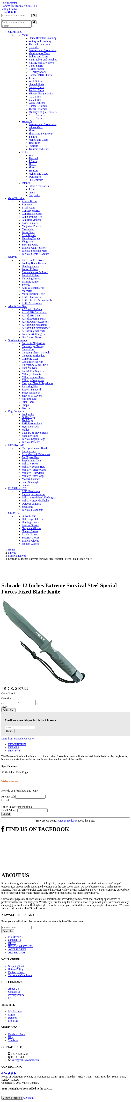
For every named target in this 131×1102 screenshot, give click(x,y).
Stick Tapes (28, 401)
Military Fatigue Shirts (41, 93)
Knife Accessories (32, 303)
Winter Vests (35, 127)
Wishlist (12, 5)
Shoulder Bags (30, 435)
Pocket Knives (30, 269)
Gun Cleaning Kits (32, 216)
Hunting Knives (30, 266)
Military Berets (30, 463)
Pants (32, 192)
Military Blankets (31, 374)
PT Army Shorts (37, 71)
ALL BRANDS (16, 953)
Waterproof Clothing (40, 41)
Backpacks (28, 414)
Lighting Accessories (33, 494)
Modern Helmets (31, 478)
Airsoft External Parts (34, 318)
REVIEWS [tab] (14, 750)
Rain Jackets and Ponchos (43, 59)
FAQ (10, 998)
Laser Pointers (30, 223)
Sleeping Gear (29, 398)
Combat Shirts (36, 87)
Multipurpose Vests (39, 53)
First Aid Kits (29, 367)
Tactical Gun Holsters (34, 247)
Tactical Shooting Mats (34, 250)
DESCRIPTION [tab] (17, 744)
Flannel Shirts (36, 84)
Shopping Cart (16, 967)
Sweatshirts (35, 176)
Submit (9, 731)
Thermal (33, 158)
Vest (31, 155)
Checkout (28, 1098)
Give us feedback (67, 821)
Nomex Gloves (30, 531)
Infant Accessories (39, 186)
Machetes (27, 290)
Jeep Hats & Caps (31, 460)
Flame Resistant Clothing (42, 37)
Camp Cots (28, 349)
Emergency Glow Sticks (35, 364)
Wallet (25, 429)
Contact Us (23, 5)
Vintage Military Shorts (41, 62)
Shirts (32, 167)
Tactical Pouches (31, 441)
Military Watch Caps (33, 475)
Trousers (33, 170)
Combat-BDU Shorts (40, 75)
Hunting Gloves (30, 522)
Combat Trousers (38, 105)
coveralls (34, 47)
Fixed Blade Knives (32, 260)
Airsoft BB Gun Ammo (34, 312)
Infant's (26, 182)
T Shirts (33, 78)
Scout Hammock (31, 392)
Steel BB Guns (30, 244)
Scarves (26, 485)
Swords (26, 284)
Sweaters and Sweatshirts (42, 50)
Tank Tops (34, 142)
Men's (25, 34)
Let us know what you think (16, 807)
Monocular (28, 229)
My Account (15, 1012)
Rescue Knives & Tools (35, 272)
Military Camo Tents (33, 377)
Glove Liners (29, 516)
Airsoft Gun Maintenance (36, 327)
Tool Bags (27, 420)
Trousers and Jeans (39, 149)
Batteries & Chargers (33, 334)
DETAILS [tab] (13, 747)
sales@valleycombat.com (26, 1061)
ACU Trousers (37, 115)
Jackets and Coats (38, 56)
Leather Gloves (30, 525)
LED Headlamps (31, 491)
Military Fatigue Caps (34, 469)
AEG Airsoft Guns (32, 309)
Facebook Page (16, 1035)
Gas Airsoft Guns (31, 337)
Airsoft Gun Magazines (34, 324)
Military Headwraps (33, 472)
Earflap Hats (28, 451)
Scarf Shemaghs (31, 482)
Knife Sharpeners (31, 297)
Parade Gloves (30, 534)
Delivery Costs (16, 973)
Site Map (13, 1021)
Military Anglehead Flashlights (39, 497)
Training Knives (31, 281)
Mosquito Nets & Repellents (37, 383)
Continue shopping (12, 1099)
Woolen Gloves (30, 543)
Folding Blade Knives (34, 263)
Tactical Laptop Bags (33, 438)
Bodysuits (34, 195)
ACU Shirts (35, 96)
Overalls (33, 145)
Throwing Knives (31, 278)
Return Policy (15, 970)
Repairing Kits (30, 386)
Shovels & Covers (32, 395)
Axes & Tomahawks (33, 287)
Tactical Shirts (36, 90)
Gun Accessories (31, 210)
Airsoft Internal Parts (33, 330)
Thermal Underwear (40, 44)
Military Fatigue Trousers (43, 112)
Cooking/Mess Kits (32, 361)
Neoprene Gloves (31, 528)
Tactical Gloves (30, 540)
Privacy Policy (16, 995)
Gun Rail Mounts (31, 219)
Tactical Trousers (38, 108)
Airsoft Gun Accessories (35, 321)
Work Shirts (35, 81)
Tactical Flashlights (32, 509)
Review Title (8, 796)
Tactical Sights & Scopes (35, 253)
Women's (27, 121)
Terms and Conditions (20, 976)
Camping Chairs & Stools (36, 352)
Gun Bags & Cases (32, 213)
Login (4, 2)
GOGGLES (14, 941)
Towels (26, 408)
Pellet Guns (28, 232)
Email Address (9, 811)
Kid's (24, 152)
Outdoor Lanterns (31, 503)
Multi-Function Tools (33, 293)
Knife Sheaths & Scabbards (37, 300)
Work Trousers (37, 102)
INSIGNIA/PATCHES (20, 947)
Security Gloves (30, 537)
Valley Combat (9, 9)
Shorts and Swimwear (41, 133)
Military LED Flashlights (35, 500)
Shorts (32, 164)
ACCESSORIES (17, 950)
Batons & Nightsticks (33, 343)
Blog (10, 1038)
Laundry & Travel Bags (35, 432)
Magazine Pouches (32, 226)
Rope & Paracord (31, 389)
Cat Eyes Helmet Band (34, 448)
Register (12, 2)
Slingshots (27, 241)
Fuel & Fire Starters (33, 371)
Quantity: (6, 698)
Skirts (32, 130)
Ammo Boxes (29, 201)
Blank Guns (28, 207)
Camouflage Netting (33, 346)
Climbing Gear (30, 358)
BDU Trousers (37, 118)
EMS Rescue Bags (32, 423)
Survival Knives (31, 275)
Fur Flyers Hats (30, 457)
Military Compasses (33, 380)
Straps (25, 404)
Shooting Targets (31, 238)
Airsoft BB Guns (31, 315)
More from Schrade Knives (17, 738)
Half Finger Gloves (32, 519)
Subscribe (8, 932)
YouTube (13, 1041)
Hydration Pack (30, 426)
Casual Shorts (36, 68)
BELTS (12, 944)
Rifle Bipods (29, 235)
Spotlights (27, 506)
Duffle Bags (28, 417)
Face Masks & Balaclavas (36, 454)
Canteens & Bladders (33, 355)
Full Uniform (36, 179)
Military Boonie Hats (33, 466)
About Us (13, 989)
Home (4, 5)
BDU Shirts (35, 99)
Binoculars (28, 204)
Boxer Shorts (36, 65)
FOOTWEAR (15, 938)
